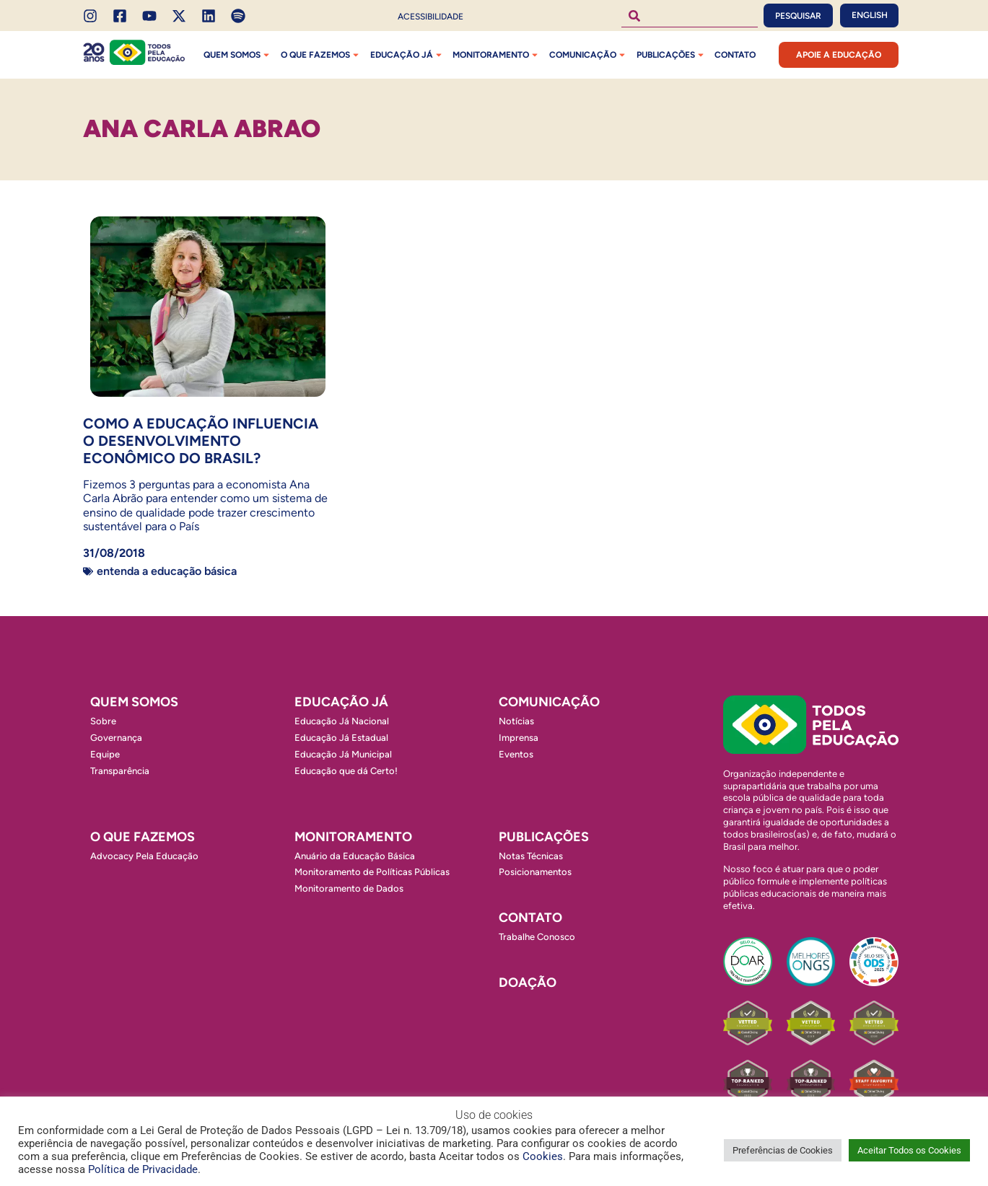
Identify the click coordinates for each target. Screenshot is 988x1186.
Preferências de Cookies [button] (783, 1150)
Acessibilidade (430, 17)
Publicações (672, 55)
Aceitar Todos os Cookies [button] (909, 1150)
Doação (527, 982)
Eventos (516, 754)
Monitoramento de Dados (348, 888)
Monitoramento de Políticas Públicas (372, 871)
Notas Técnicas (531, 856)
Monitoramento (497, 55)
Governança (116, 737)
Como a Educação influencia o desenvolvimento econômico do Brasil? (200, 441)
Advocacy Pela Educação (144, 856)
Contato (735, 55)
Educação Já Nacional (341, 721)
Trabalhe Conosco (537, 936)
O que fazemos (321, 55)
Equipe (105, 754)
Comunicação (588, 55)
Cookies (543, 1156)
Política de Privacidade (143, 1169)
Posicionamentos (535, 871)
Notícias (516, 721)
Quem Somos (238, 55)
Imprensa (518, 737)
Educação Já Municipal (343, 754)
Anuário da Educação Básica (354, 856)
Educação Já (407, 55)
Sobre (103, 721)
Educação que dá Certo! (346, 770)
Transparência (119, 770)
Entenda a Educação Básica (167, 571)
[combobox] (689, 15)
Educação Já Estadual (341, 737)
